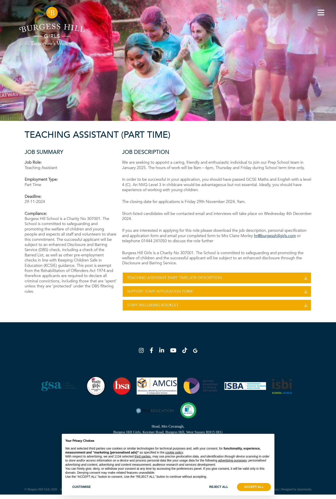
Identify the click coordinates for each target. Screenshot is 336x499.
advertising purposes (232, 460)
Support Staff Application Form (159, 292)
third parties (142, 456)
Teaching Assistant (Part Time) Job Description (174, 277)
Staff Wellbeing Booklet (153, 307)
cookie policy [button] (174, 452)
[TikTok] (186, 355)
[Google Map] (195, 355)
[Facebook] (153, 355)
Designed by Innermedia (296, 493)
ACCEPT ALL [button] (254, 487)
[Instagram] (142, 355)
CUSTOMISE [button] (81, 487)
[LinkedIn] (163, 355)
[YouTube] (174, 355)
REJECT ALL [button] (218, 487)
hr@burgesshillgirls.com (275, 236)
